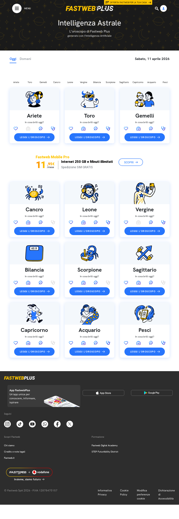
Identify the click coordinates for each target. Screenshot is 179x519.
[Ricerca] (157, 8)
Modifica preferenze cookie (143, 477)
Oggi (13, 59)
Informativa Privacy (105, 475)
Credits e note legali (14, 433)
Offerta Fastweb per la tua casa (128, 2)
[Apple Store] (103, 375)
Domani (25, 59)
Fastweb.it (9, 440)
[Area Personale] (163, 8)
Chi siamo (9, 427)
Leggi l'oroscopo (32, 119)
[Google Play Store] (152, 375)
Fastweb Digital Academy (105, 427)
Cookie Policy (124, 475)
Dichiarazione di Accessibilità (166, 477)
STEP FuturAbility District (105, 433)
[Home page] (89, 8)
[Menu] (21, 8)
